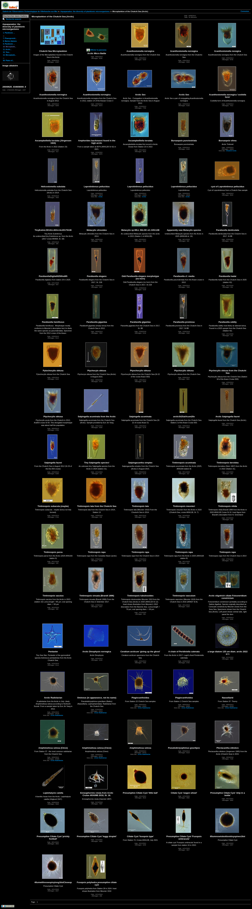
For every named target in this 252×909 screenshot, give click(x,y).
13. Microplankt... (9, 55)
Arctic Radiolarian (57, 715)
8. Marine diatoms (10, 41)
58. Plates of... (8, 60)
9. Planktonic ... (9, 44)
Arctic (100, 197)
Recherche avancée (13, 19)
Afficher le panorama (98, 50)
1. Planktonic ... (9, 33)
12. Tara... (6, 52)
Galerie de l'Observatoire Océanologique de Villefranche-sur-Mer (30, 11)
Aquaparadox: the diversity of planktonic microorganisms (85, 11)
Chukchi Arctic (231, 151)
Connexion (245, 11)
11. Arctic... (7, 49)
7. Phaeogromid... (9, 38)
